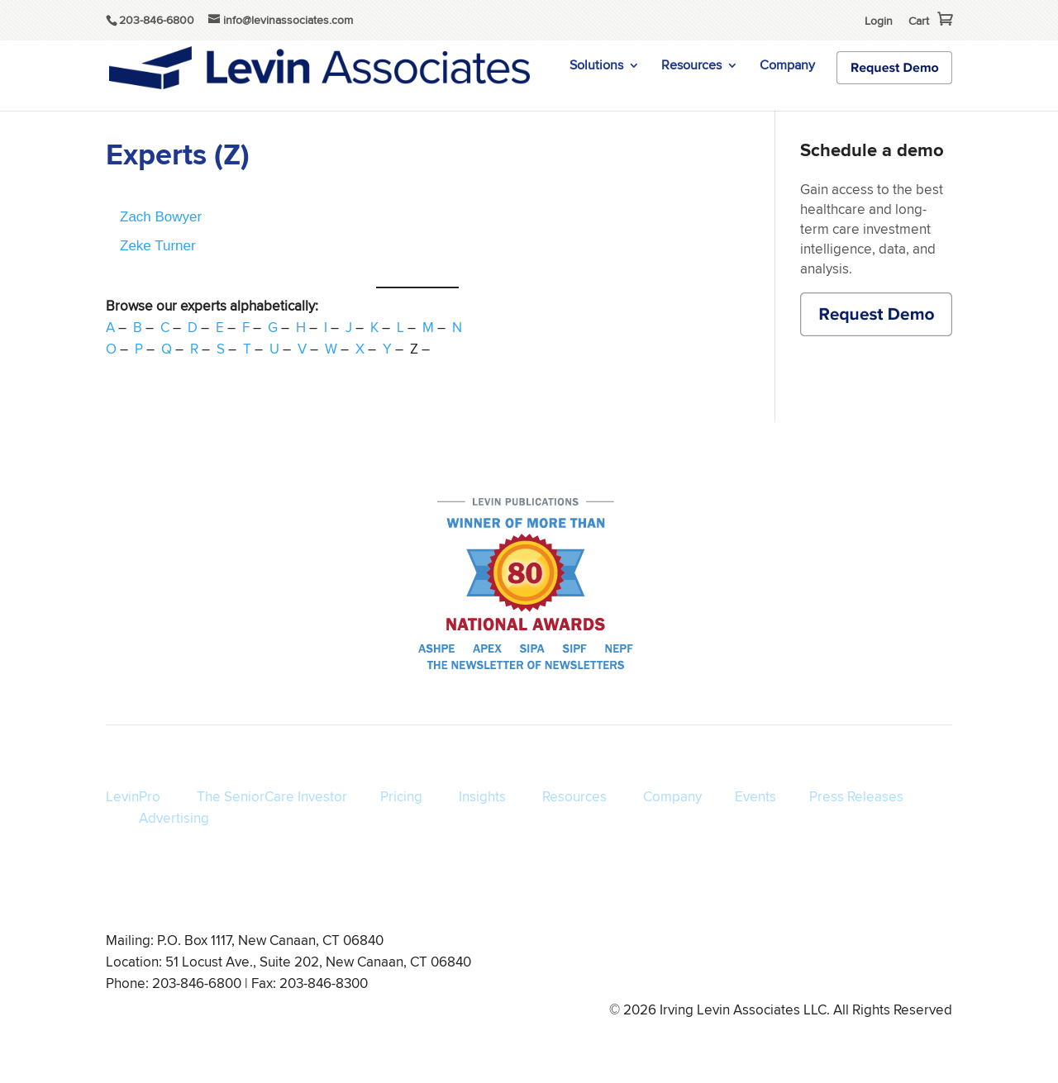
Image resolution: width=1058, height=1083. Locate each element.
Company (787, 66)
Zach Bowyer (161, 217)
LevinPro (133, 796)
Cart (918, 20)
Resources (691, 66)
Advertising (174, 818)
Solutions (596, 66)
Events (755, 796)
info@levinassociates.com (887, 964)
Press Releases (856, 796)
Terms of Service (603, 964)
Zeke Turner (158, 246)
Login (879, 20)
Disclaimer (777, 964)
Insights (482, 796)
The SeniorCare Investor (272, 796)
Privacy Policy (698, 964)
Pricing (401, 796)
